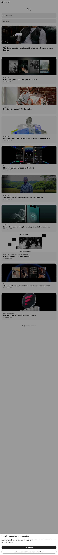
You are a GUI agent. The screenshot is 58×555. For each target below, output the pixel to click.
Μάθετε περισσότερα (7, 542)
